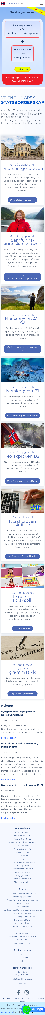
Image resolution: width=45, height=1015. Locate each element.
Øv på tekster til (22, 528)
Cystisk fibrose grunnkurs (22, 876)
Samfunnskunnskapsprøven (22, 869)
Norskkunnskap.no (22, 975)
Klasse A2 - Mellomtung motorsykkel (22, 907)
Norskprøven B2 (22, 863)
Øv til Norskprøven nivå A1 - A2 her (22, 356)
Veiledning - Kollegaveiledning (22, 944)
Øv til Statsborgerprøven (22, 207)
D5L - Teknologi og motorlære (22, 924)
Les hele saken (8, 745)
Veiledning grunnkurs (22, 904)
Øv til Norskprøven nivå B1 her (22, 423)
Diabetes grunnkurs (22, 889)
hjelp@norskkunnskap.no (23, 986)
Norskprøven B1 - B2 (22, 846)
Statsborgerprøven (22, 873)
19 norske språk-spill (22, 866)
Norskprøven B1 (22, 860)
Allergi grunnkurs (22, 883)
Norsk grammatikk (22, 839)
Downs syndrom (22, 914)
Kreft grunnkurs (22, 940)
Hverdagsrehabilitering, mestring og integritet (22, 917)
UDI (22, 968)
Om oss (22, 991)
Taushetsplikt (22, 937)
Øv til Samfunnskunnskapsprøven (22, 284)
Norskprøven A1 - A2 (22, 856)
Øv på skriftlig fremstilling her (22, 563)
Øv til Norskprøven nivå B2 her (22, 488)
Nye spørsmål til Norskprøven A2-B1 (22, 792)
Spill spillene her (22, 635)
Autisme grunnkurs (22, 886)
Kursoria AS (22, 979)
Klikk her (22, 76)
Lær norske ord (22, 853)
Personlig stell (22, 947)
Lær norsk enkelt (22, 603)
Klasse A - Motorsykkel (22, 934)
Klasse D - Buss (22, 910)
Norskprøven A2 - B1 (22, 843)
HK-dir (22, 962)
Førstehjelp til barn (22, 930)
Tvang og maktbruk (22, 927)
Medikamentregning (23, 920)
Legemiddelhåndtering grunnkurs (22, 900)
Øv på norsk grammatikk (22, 701)
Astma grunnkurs (22, 879)
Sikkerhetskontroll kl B (22, 950)
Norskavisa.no (22, 965)
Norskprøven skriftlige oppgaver (22, 849)
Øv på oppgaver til (22, 247)
